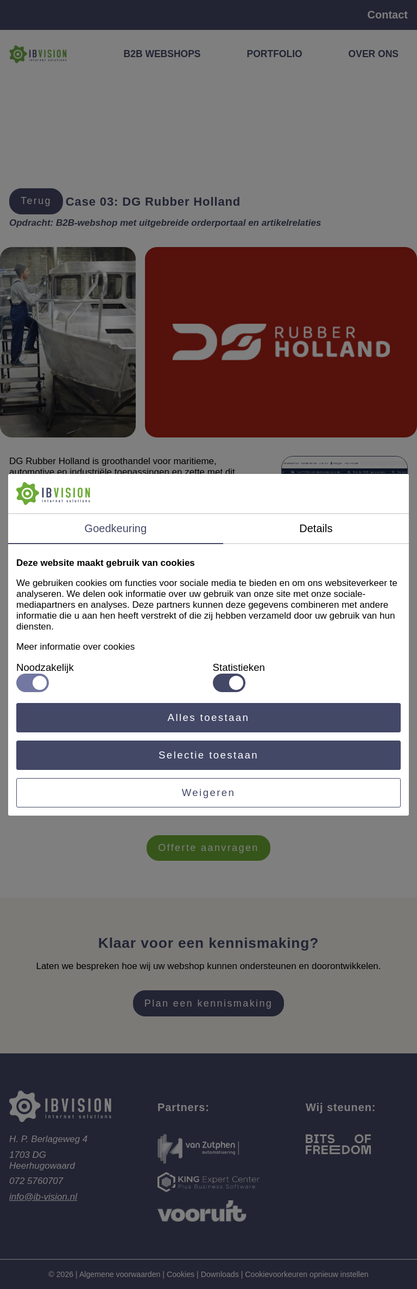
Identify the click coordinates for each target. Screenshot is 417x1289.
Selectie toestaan (208, 755)
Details (315, 528)
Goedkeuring (116, 528)
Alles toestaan (209, 717)
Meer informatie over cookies (75, 647)
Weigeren (209, 792)
